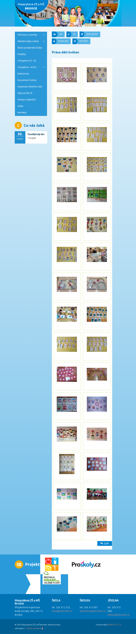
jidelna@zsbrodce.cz (119, 614)
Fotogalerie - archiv (26, 67)
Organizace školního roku (29, 86)
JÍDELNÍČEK (89, 34)
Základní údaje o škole (28, 41)
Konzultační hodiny (26, 80)
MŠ (57, 34)
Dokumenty (23, 73)
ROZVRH (80, 41)
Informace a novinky (27, 34)
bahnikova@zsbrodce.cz (93, 611)
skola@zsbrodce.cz (62, 611)
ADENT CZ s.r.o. (114, 625)
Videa (20, 106)
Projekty (21, 54)
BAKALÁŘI (60, 41)
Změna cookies (33, 628)
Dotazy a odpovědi (26, 99)
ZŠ (70, 34)
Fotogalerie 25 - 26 (26, 60)
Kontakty (21, 112)
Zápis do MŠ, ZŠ (24, 93)
